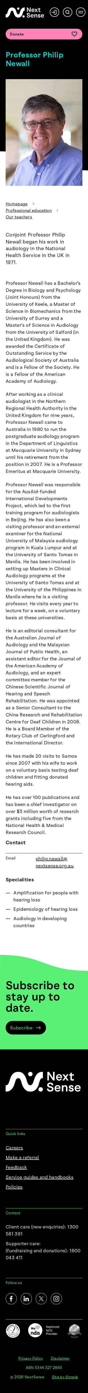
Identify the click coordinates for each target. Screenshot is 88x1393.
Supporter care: (44, 1251)
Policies (14, 1187)
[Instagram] (56, 1298)
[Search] (67, 12)
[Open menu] (80, 12)
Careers (14, 1147)
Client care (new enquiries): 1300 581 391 (42, 1230)
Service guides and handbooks (39, 1177)
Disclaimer (60, 1358)
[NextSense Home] (25, 12)
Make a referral (22, 1157)
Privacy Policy (30, 1358)
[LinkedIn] (26, 1298)
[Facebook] (11, 1298)
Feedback (16, 1167)
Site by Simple (65, 1377)
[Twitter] (41, 1298)
